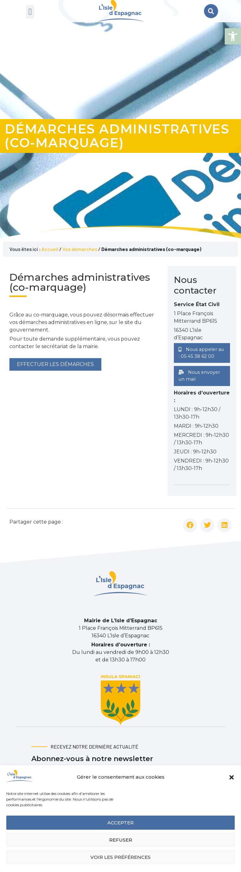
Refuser (120, 840)
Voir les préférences (120, 857)
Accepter (120, 823)
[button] (233, 36)
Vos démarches (79, 249)
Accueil (49, 249)
